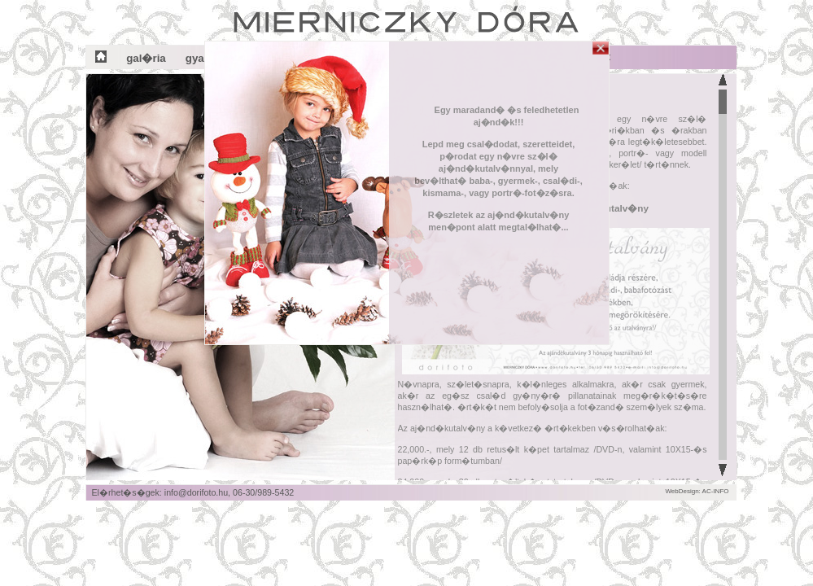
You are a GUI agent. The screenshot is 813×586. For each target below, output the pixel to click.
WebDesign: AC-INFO (696, 491)
